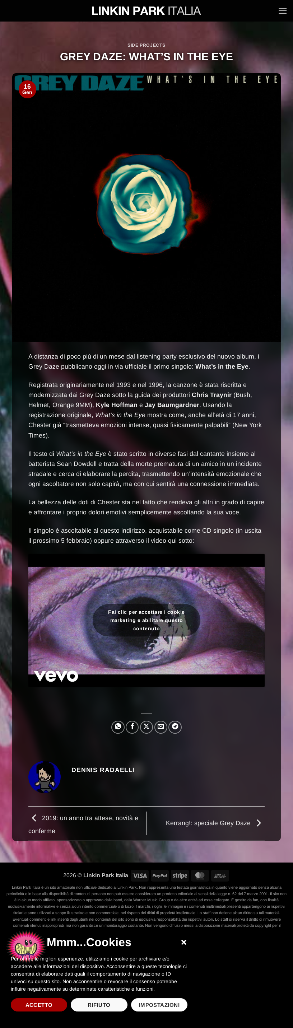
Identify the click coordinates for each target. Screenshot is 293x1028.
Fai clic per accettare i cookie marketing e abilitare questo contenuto (146, 620)
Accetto (39, 1005)
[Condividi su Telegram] (174, 727)
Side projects (146, 45)
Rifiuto (99, 1005)
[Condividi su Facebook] (132, 727)
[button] (183, 942)
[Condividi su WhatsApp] (117, 727)
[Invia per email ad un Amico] (160, 727)
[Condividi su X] (146, 727)
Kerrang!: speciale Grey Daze (215, 823)
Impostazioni (159, 1005)
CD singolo (218, 530)
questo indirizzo (122, 530)
